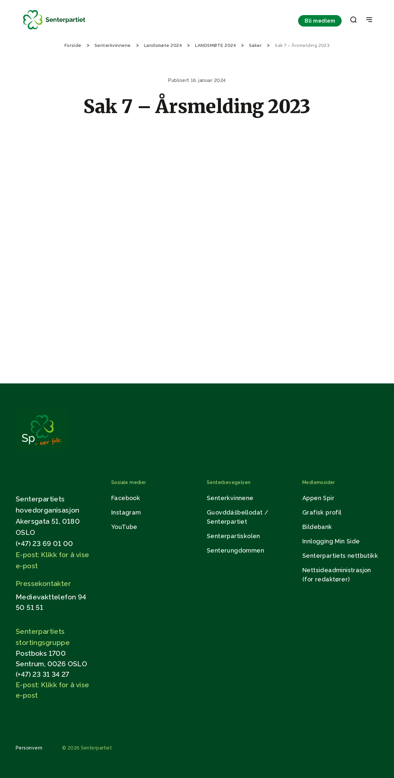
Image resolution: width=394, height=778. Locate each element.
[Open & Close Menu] (369, 20)
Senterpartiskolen (233, 536)
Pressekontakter (43, 583)
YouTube (124, 526)
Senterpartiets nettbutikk (340, 555)
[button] (353, 21)
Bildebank (317, 526)
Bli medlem (320, 21)
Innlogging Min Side (331, 541)
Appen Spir (318, 498)
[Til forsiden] (54, 29)
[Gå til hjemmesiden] (41, 448)
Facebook (125, 498)
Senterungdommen (235, 550)
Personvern (29, 747)
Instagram (126, 512)
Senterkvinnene (230, 498)
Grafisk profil (322, 512)
